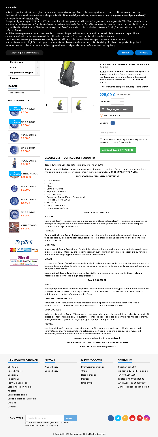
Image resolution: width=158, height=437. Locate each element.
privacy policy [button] (94, 12)
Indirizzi (85, 378)
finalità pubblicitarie (23, 27)
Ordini (84, 370)
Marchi (12, 86)
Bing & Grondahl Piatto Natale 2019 (30, 122)
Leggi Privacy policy (122, 142)
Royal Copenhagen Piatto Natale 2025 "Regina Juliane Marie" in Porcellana (30, 199)
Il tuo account (91, 359)
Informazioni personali (92, 366)
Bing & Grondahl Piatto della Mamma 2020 (30, 148)
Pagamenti (13, 378)
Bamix (103, 71)
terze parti (53, 21)
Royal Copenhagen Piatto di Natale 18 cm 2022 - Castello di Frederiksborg (30, 186)
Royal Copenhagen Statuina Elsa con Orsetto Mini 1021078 (30, 161)
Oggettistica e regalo (21, 72)
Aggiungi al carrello (116, 109)
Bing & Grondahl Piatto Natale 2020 (30, 109)
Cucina (14, 67)
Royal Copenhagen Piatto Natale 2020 (30, 135)
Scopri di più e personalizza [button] (24, 52)
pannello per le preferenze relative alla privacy (93, 45)
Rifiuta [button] (125, 52)
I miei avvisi (86, 382)
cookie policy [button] (33, 18)
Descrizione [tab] (52, 158)
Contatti (12, 406)
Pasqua (14, 78)
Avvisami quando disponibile (117, 150)
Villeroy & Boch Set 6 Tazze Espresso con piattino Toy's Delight (30, 173)
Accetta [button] (144, 52)
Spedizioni (13, 374)
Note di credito (88, 374)
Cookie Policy (51, 370)
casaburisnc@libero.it (137, 386)
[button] (151, 7)
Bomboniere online (17, 394)
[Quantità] (115, 101)
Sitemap (12, 402)
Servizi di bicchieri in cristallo (22, 398)
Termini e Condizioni (18, 382)
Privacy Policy (51, 366)
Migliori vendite (18, 100)
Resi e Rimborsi (15, 370)
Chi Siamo (13, 366)
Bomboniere (16, 62)
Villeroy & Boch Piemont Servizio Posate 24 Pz (30, 225)
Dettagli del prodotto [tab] (79, 158)
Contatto (125, 359)
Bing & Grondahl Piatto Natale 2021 (30, 212)
